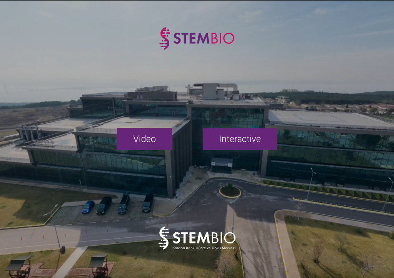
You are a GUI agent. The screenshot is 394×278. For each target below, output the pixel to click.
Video (144, 139)
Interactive (240, 139)
